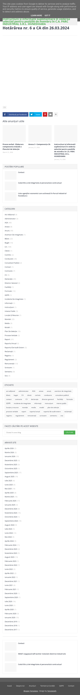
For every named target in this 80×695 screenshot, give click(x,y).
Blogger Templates (31, 691)
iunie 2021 (10, 585)
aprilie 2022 (10, 573)
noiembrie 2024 (13, 513)
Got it (47, 15)
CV (7, 275)
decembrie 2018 (12, 625)
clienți (8, 251)
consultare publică (13, 263)
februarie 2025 (12, 501)
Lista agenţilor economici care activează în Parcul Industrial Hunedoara (42, 194)
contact (9, 267)
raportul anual (12, 343)
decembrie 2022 (12, 565)
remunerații (11, 363)
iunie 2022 (10, 569)
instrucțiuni (10, 307)
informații (10, 303)
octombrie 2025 (12, 468)
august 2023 (11, 557)
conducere (11, 259)
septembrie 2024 (13, 521)
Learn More (36, 15)
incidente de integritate (15, 299)
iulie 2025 (10, 480)
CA (5, 107)
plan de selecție (12, 331)
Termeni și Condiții (47, 686)
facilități (9, 287)
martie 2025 (11, 496)
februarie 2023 (12, 561)
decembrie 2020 (12, 593)
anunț (9, 230)
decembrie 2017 (12, 629)
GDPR (8, 295)
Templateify (51, 691)
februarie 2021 (12, 589)
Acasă (9, 686)
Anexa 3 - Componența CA (39, 144)
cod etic (9, 255)
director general (12, 283)
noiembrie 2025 (12, 464)
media (8, 323)
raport (9, 339)
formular (10, 291)
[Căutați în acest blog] (34, 433)
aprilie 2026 (10, 448)
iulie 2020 (10, 601)
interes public (11, 311)
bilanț (9, 238)
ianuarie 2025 (11, 505)
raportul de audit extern (16, 347)
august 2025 (11, 476)
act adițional (11, 214)
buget (9, 243)
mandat (9, 319)
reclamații (10, 351)
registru (9, 355)
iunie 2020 (10, 605)
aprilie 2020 (10, 609)
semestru (10, 371)
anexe (8, 226)
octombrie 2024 (12, 517)
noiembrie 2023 (12, 553)
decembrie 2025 (12, 460)
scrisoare (9, 367)
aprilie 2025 (10, 493)
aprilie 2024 (10, 541)
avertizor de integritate (15, 235)
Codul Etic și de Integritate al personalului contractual (40, 183)
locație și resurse (13, 315)
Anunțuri (32, 686)
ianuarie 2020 (12, 617)
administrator (11, 218)
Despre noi (20, 686)
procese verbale (12, 335)
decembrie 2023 (12, 549)
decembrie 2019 (12, 621)
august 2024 (11, 525)
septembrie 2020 (12, 597)
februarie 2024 (12, 545)
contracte (10, 271)
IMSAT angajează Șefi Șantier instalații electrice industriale (42, 654)
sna (7, 375)
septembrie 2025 (13, 472)
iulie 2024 (10, 529)
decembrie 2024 (12, 509)
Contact (21, 172)
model (8, 327)
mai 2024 (9, 537)
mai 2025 (10, 488)
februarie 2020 (12, 613)
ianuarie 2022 (11, 577)
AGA (8, 222)
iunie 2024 (10, 533)
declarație (10, 279)
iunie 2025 (10, 484)
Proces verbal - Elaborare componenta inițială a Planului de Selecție (13, 146)
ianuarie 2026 (12, 456)
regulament (11, 359)
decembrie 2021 (12, 581)
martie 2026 (10, 452)
